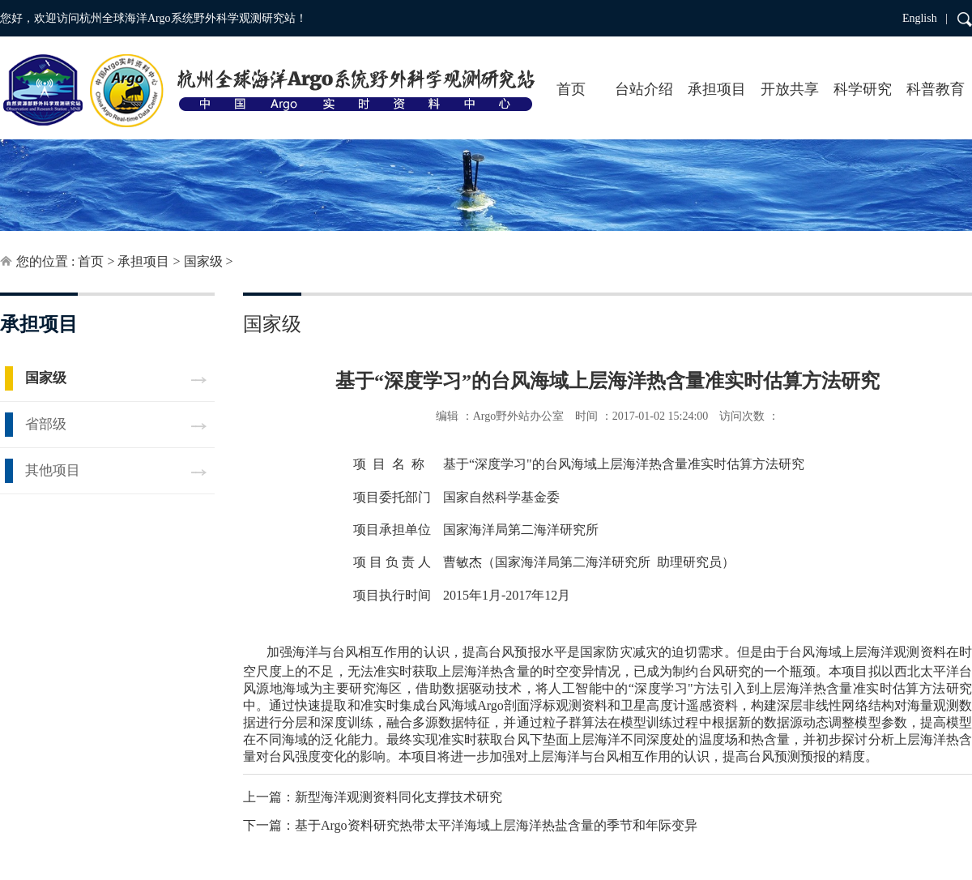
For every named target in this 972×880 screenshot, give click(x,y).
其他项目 (52, 470)
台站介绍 (644, 89)
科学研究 (862, 89)
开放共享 (790, 89)
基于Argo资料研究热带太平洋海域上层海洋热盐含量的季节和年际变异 (496, 825)
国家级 (203, 261)
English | (925, 18)
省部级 (45, 424)
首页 (571, 89)
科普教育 (935, 89)
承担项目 (717, 89)
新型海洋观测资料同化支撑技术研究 (398, 797)
